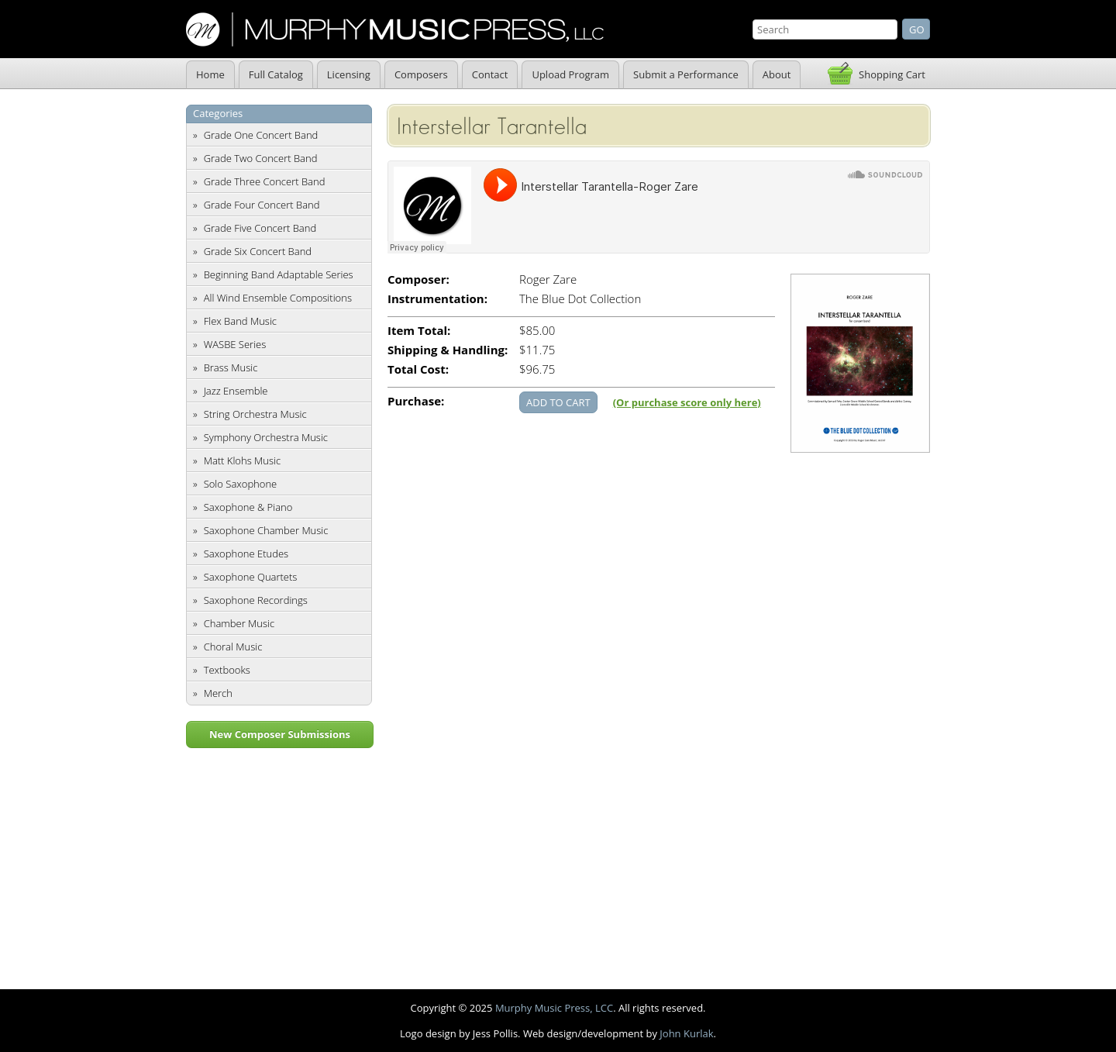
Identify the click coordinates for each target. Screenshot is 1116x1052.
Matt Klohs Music (242, 460)
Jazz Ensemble (236, 391)
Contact (490, 74)
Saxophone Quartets (251, 577)
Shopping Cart (892, 74)
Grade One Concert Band (261, 135)
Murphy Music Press (395, 29)
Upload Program (570, 74)
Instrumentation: (437, 299)
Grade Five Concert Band (260, 228)
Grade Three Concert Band (265, 181)
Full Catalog (276, 74)
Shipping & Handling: (448, 350)
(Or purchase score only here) (687, 402)
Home (210, 74)
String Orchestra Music (255, 414)
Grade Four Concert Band (262, 205)
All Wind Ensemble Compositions (278, 298)
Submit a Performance (686, 74)
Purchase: (416, 401)
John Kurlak (686, 1033)
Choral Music (233, 647)
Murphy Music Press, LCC (554, 1008)
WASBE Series (235, 344)
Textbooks (227, 670)
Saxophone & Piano (248, 507)
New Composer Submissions (279, 734)
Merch (218, 693)
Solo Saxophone (240, 484)
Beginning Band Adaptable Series (278, 274)
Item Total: (419, 330)
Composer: (419, 279)
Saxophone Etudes (246, 553)
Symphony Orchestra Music (266, 437)
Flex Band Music (240, 321)
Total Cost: (418, 369)
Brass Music (231, 367)
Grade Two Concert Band (261, 158)
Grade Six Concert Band (258, 251)
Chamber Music (239, 623)
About (777, 74)
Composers (421, 74)
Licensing (348, 74)
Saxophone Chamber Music (266, 530)
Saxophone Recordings (256, 600)
